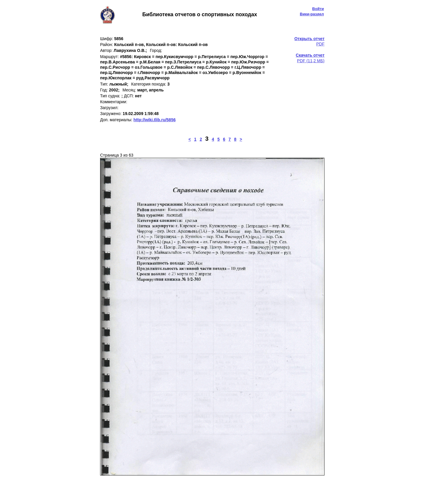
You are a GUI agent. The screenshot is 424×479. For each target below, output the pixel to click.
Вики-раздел (312, 14)
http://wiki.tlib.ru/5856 (154, 119)
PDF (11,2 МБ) (310, 58)
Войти (318, 8)
